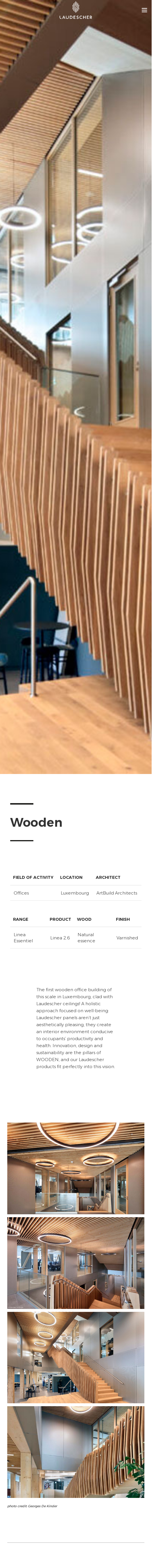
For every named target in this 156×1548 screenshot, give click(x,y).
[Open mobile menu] (144, 10)
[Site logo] (76, 10)
